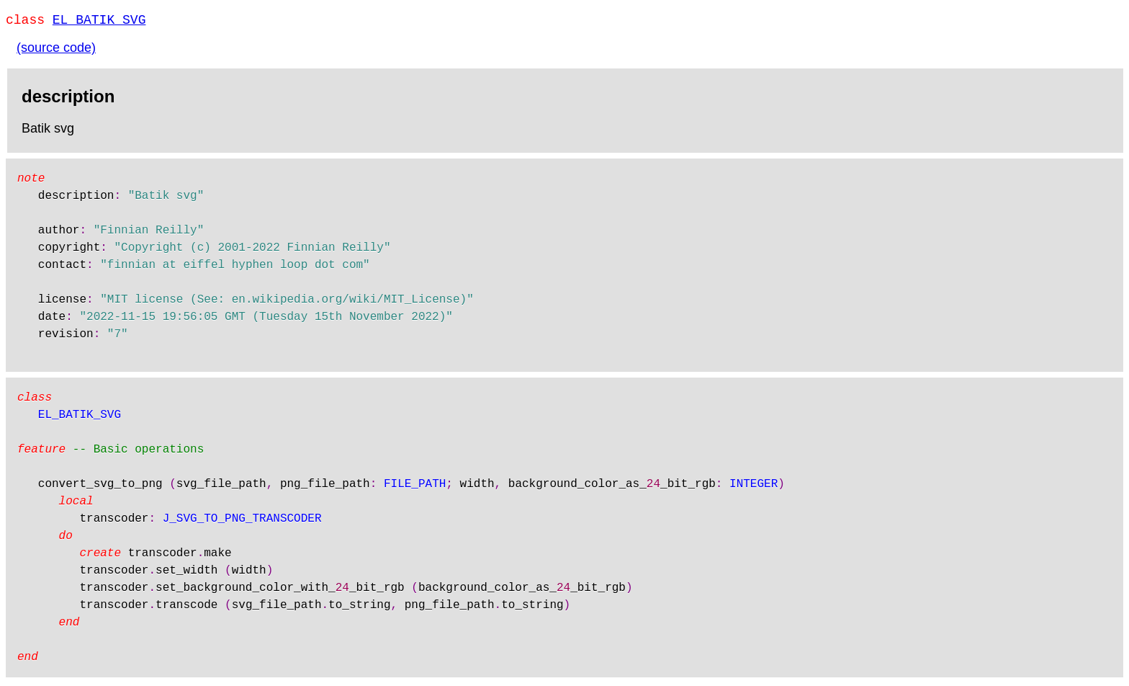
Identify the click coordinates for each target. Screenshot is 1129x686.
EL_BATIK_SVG (99, 21)
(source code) (56, 50)
